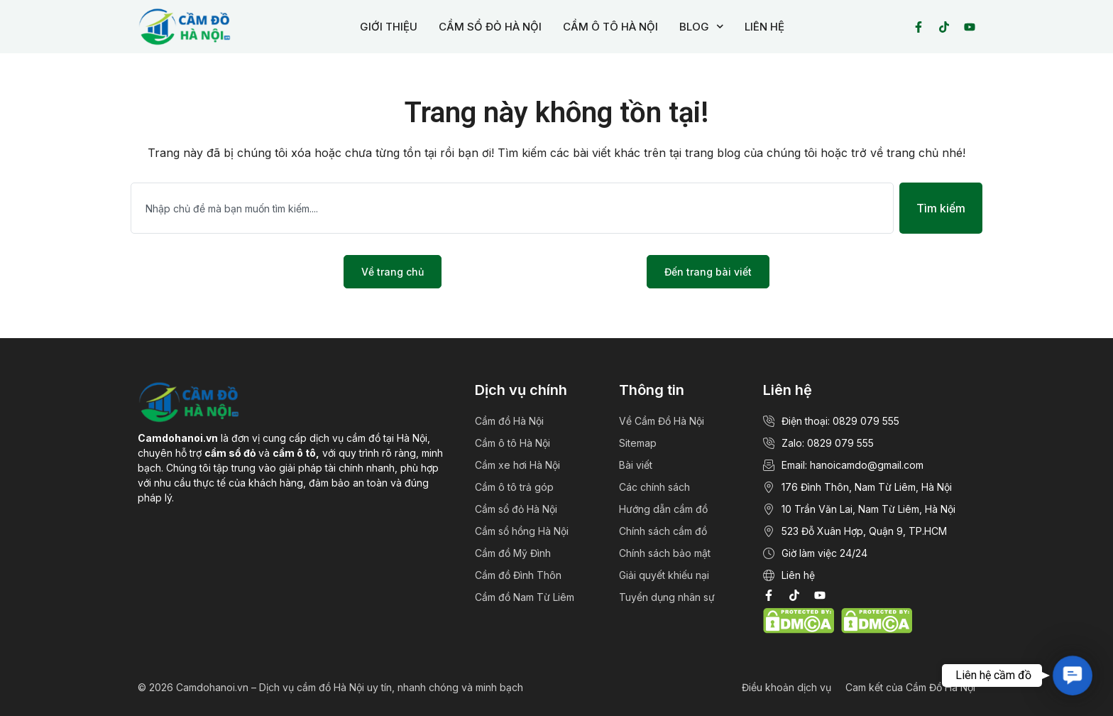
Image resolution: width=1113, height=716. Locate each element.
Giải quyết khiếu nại (664, 575)
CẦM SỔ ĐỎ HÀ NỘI (490, 26)
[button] (1072, 675)
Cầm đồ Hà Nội (509, 421)
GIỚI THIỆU (388, 26)
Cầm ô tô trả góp (514, 487)
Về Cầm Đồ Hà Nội (661, 421)
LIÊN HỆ (764, 26)
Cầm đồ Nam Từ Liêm (524, 597)
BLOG (701, 27)
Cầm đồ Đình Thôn (518, 575)
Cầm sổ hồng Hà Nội (522, 531)
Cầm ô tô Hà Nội (512, 443)
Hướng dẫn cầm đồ (663, 509)
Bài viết (635, 465)
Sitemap (638, 443)
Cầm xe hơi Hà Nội (517, 465)
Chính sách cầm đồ (663, 531)
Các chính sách (654, 487)
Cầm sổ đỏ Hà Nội (516, 509)
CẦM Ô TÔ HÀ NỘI (610, 26)
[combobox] (512, 208)
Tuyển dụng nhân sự (667, 597)
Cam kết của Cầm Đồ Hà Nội (910, 687)
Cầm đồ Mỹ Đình (513, 553)
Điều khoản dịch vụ (786, 687)
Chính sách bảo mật (665, 553)
